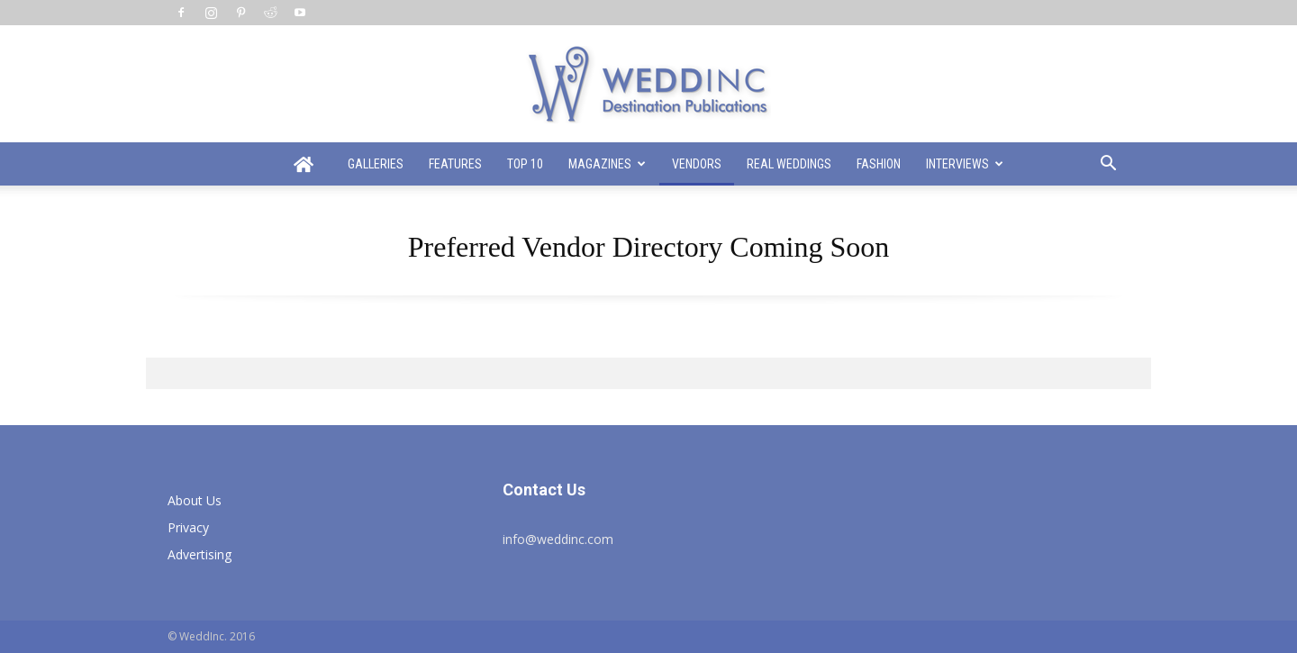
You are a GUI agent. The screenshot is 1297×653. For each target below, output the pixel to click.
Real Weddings (789, 164)
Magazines (607, 164)
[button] (1107, 165)
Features (455, 164)
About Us (195, 500)
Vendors (696, 164)
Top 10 (525, 164)
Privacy (188, 527)
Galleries (376, 164)
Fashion (879, 164)
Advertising (199, 554)
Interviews (964, 164)
